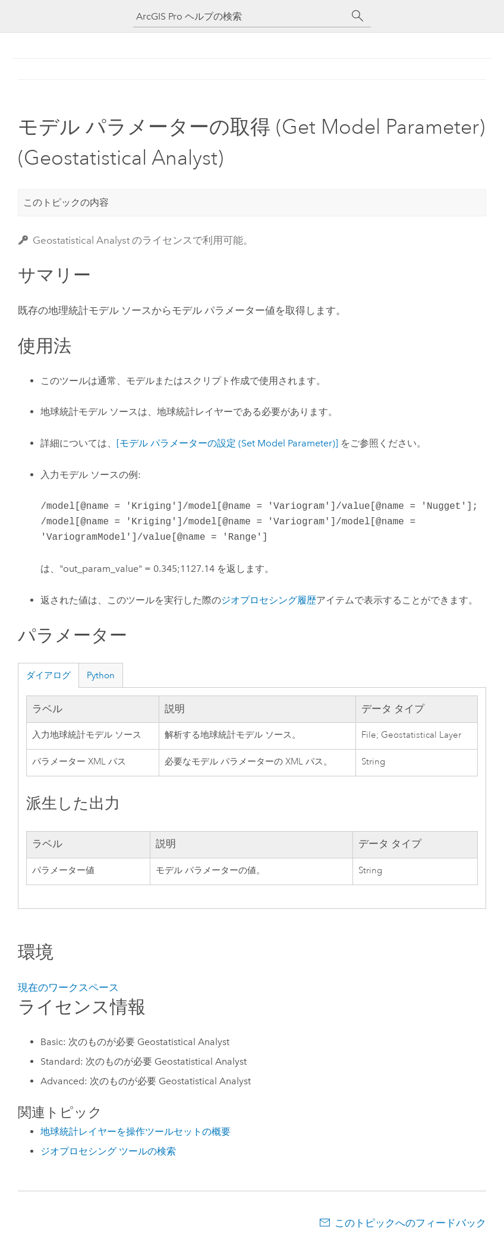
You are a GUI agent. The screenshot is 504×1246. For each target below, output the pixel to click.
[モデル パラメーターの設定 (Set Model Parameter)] (227, 443)
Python (101, 675)
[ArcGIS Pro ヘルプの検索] (240, 16)
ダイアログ (48, 675)
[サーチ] (358, 16)
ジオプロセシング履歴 (268, 600)
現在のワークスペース (68, 987)
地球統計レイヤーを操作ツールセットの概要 (135, 1131)
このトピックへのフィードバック (410, 1223)
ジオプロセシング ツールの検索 (108, 1151)
